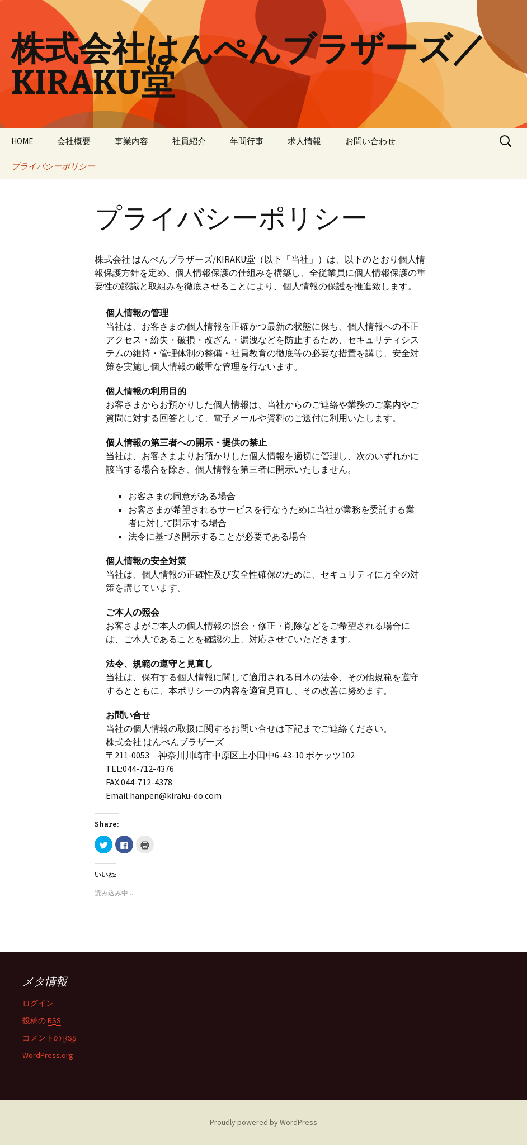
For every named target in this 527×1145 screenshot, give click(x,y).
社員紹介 (189, 141)
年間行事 (247, 141)
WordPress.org (47, 1055)
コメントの (49, 1038)
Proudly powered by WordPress (263, 1122)
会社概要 (74, 141)
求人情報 (304, 141)
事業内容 (131, 141)
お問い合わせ (370, 141)
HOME (22, 141)
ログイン (38, 1003)
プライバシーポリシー (53, 166)
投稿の (41, 1020)
